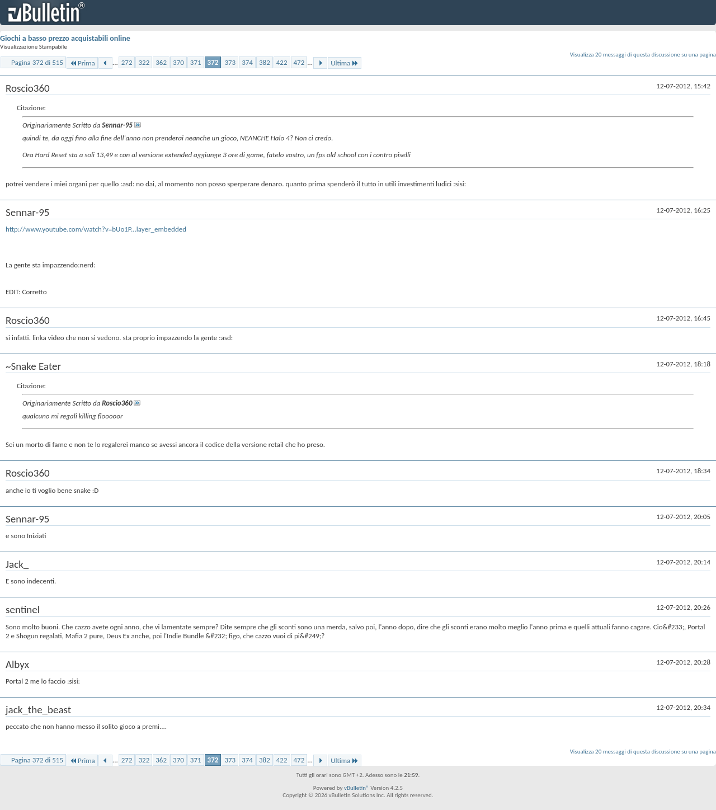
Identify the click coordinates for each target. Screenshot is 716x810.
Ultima (345, 63)
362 (161, 62)
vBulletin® (356, 788)
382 (264, 62)
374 (247, 62)
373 (229, 62)
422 (282, 62)
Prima (82, 63)
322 (143, 62)
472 (299, 62)
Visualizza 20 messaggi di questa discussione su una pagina (643, 54)
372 (213, 62)
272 (127, 62)
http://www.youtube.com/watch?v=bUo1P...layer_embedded (96, 229)
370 (178, 62)
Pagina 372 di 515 (37, 62)
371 (195, 62)
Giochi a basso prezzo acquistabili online (65, 38)
